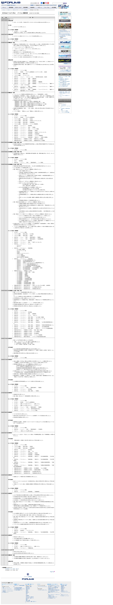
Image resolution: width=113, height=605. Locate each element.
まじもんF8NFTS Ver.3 (63, 86)
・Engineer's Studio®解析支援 (52, 587)
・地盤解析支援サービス (51, 588)
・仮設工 (26, 591)
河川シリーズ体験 (64, 110)
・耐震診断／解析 (63, 585)
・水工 (26, 594)
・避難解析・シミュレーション (7, 591)
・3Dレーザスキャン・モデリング (53, 594)
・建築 (26, 599)
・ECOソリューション (64, 594)
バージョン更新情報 (23, 9)
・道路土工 (27, 592)
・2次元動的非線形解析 (18, 587)
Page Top (52, 571)
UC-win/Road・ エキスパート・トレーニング (65, 106)
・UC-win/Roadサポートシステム (53, 585)
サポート (9, 9)
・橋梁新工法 (62, 587)
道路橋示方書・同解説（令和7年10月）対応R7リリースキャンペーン (64, 93)
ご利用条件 (8, 5)
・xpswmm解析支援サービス (52, 591)
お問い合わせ (13, 5)
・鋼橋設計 (62, 586)
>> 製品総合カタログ (67, 63)
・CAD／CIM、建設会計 (29, 596)
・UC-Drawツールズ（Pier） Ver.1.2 (12, 568)
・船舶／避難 (27, 600)
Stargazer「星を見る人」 (63, 38)
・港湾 (26, 593)
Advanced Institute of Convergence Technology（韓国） (64, 31)
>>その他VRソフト (5, 592)
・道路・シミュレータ (6, 587)
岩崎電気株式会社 (62, 36)
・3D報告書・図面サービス (52, 596)
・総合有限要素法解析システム (19, 588)
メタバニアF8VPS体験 (65, 112)
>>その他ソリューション (64, 595)
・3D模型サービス (50, 595)
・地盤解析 (27, 595)
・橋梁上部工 (27, 587)
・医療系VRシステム (64, 591)
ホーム (4, 9)
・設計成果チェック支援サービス (53, 586)
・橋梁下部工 (27, 588)
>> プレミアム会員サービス (65, 70)
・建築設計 (62, 588)
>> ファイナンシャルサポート (65, 71)
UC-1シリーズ (15, 9)
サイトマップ (4, 5)
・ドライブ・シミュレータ (6, 588)
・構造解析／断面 (28, 586)
